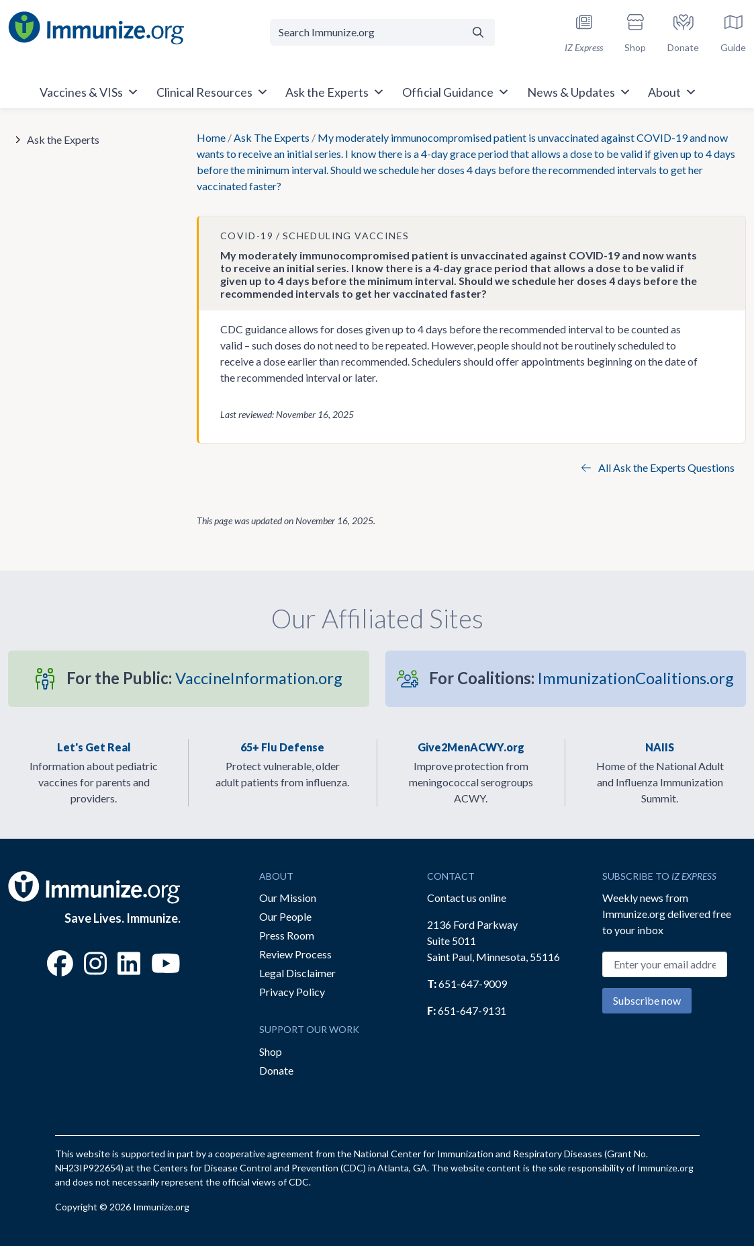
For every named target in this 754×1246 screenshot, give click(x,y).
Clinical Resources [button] (212, 92)
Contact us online (466, 897)
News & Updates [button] (579, 92)
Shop (270, 1051)
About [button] (672, 92)
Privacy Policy (292, 991)
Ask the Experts (63, 139)
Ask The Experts (272, 137)
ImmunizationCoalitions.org (581, 678)
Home (211, 137)
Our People (285, 916)
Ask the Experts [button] (335, 92)
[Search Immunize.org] (365, 32)
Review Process (295, 954)
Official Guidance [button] (456, 92)
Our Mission (287, 897)
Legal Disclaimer (297, 972)
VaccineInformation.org (204, 678)
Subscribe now (647, 1000)
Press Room (286, 935)
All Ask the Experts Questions (658, 467)
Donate (276, 1070)
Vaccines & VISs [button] (89, 92)
